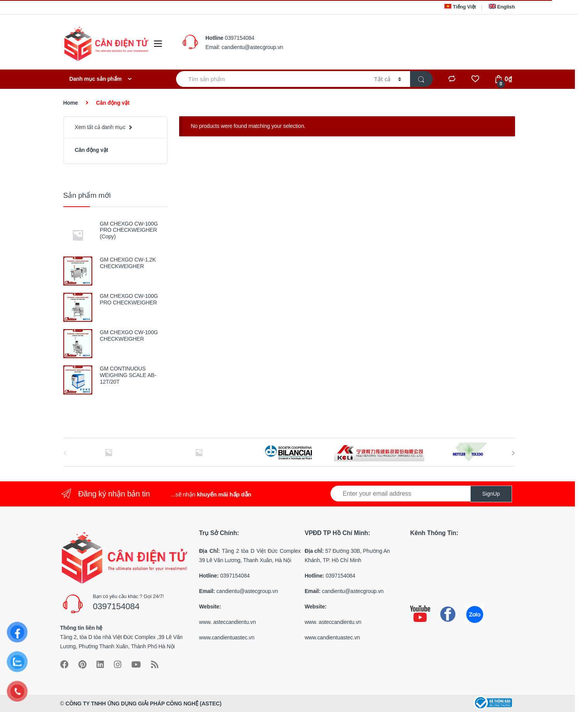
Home (70, 103)
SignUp (491, 494)
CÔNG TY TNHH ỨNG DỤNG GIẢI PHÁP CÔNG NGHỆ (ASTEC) (143, 703)
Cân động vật (91, 150)
